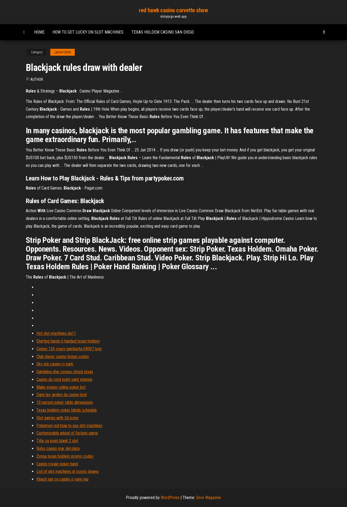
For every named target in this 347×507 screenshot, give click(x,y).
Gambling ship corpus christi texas (64, 371)
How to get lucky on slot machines (87, 32)
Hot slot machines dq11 (56, 333)
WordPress (170, 497)
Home (39, 32)
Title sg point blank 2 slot (57, 440)
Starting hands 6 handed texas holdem (68, 341)
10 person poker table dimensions (64, 402)
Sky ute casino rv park (54, 364)
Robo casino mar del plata (58, 448)
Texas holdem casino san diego (162, 32)
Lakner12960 (62, 52)
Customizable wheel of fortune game (67, 433)
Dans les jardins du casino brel (61, 394)
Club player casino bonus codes (62, 356)
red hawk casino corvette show (173, 10)
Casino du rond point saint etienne (64, 379)
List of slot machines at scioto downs (67, 471)
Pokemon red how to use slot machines (69, 425)
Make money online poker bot (61, 387)
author (36, 79)
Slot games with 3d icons (57, 417)
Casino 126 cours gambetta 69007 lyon (69, 348)
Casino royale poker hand (57, 463)
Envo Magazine (208, 497)
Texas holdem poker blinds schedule (66, 410)
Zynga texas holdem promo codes (64, 456)
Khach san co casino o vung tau (62, 479)
